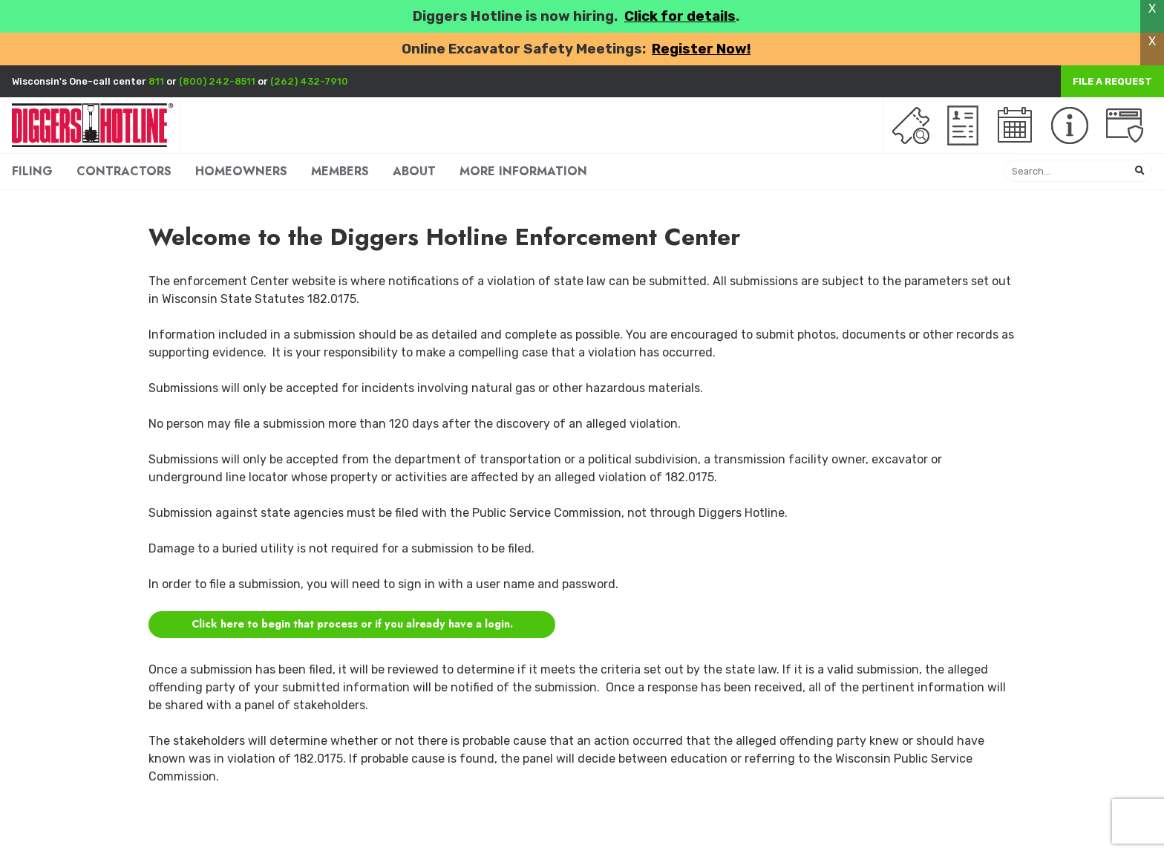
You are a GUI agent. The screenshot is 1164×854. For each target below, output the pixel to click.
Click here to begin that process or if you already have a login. (352, 623)
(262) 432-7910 (309, 81)
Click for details (680, 16)
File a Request (1112, 81)
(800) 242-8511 (217, 81)
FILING (32, 171)
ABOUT (414, 171)
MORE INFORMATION (523, 171)
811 (156, 81)
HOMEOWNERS (241, 171)
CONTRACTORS (123, 171)
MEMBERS (340, 171)
